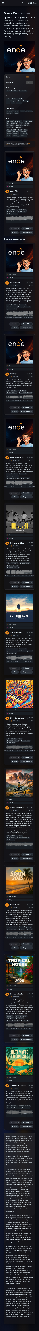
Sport (7, 103)
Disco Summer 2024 (18, 718)
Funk (20, 738)
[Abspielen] (7, 191)
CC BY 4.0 (29, 77)
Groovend (9, 111)
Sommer (19, 103)
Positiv (22, 111)
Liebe (7, 98)
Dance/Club (14, 90)
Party (13, 103)
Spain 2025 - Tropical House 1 (22, 904)
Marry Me (14, 191)
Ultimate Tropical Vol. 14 (20, 1085)
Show (19, 101)
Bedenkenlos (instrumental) (21, 282)
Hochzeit (19, 98)
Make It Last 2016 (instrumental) (23, 457)
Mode (13, 98)
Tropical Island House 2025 (21, 994)
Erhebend (29, 111)
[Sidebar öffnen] (3, 3)
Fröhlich (16, 111)
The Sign (13, 374)
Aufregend (9, 113)
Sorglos (16, 113)
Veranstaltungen (10, 101)
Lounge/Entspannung (25, 927)
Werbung (25, 101)
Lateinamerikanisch (24, 1105)
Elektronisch (22, 90)
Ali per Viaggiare (16, 807)
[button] (26, 232)
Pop (7, 90)
